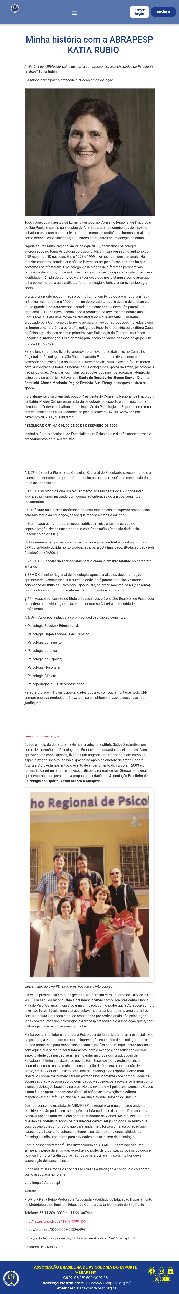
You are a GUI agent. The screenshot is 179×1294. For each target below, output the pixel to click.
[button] (74, 13)
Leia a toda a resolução (42, 736)
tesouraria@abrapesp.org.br (92, 1288)
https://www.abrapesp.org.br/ (106, 1283)
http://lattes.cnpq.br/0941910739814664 (56, 1221)
